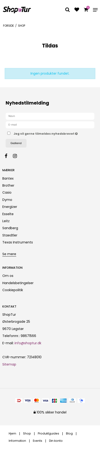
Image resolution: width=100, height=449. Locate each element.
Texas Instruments (17, 242)
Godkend (16, 143)
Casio (7, 192)
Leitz (6, 221)
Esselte (8, 214)
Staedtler (9, 235)
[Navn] (50, 116)
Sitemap (9, 364)
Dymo (7, 199)
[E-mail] (50, 124)
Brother (8, 185)
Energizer (9, 206)
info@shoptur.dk (28, 343)
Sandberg (10, 228)
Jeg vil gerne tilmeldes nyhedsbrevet (46, 133)
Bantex (8, 178)
